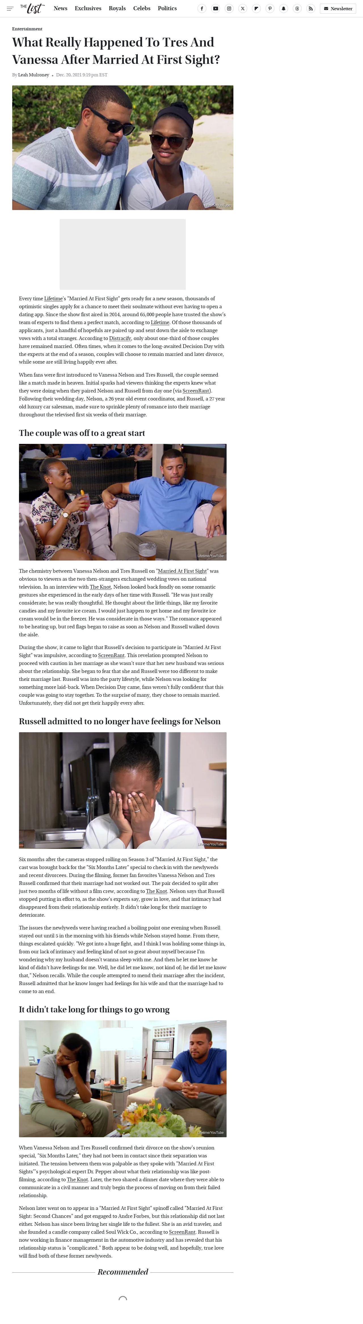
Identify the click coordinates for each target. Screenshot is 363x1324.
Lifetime (53, 299)
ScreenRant (196, 391)
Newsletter (338, 8)
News (60, 8)
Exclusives (88, 8)
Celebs (142, 8)
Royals (117, 8)
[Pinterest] (270, 8)
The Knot (100, 587)
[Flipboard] (256, 8)
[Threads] (297, 8)
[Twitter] (242, 8)
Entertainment (27, 29)
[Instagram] (229, 8)
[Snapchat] (283, 8)
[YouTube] (215, 8)
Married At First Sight (182, 571)
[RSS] (310, 8)
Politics (167, 8)
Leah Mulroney (33, 74)
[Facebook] (201, 8)
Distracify (120, 338)
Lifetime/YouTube (217, 205)
